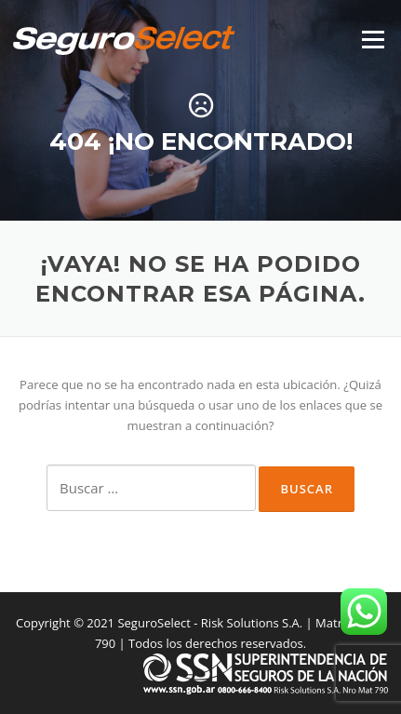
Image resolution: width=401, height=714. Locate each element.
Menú (372, 39)
